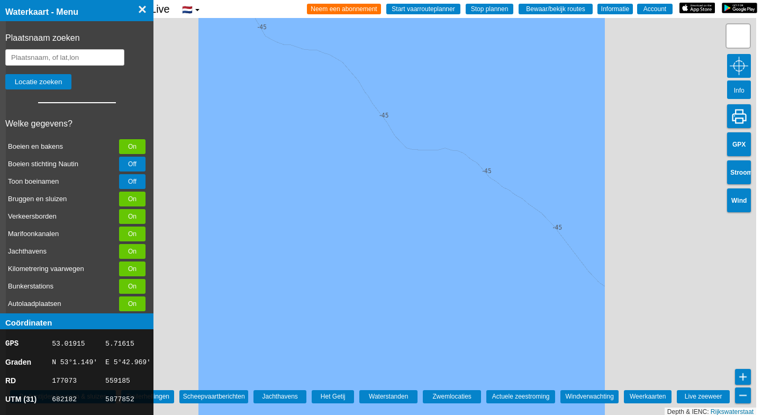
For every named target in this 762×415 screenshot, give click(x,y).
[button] (738, 36)
